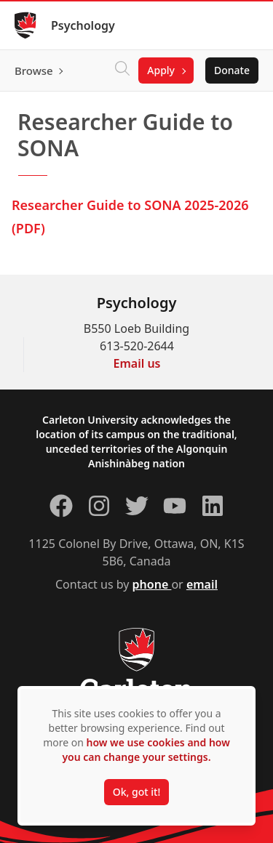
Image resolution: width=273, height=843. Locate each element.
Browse (34, 70)
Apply (161, 70)
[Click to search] (122, 70)
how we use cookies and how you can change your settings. (145, 749)
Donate (232, 70)
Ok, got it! (136, 792)
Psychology (83, 25)
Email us (137, 363)
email (202, 584)
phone (152, 584)
